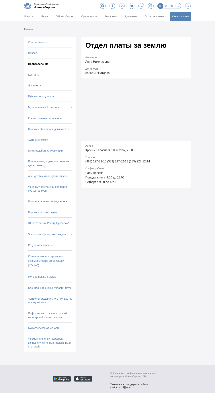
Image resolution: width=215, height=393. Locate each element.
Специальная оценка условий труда (50, 287)
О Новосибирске (64, 16)
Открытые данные (154, 16)
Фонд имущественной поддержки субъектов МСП (48, 188)
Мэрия (44, 16)
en (166, 6)
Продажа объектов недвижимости (48, 129)
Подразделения (38, 63)
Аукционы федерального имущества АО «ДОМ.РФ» (50, 300)
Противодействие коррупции (45, 150)
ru (160, 6)
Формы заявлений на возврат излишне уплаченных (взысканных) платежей (49, 342)
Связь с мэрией (180, 16)
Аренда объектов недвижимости (47, 176)
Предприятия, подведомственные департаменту (48, 163)
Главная (28, 29)
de (172, 6)
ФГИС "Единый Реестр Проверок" (48, 223)
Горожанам (111, 16)
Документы (131, 16)
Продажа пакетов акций (42, 212)
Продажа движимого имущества (47, 201)
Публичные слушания (41, 96)
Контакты (33, 74)
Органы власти (89, 16)
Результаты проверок (41, 245)
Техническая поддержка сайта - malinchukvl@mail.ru (129, 385)
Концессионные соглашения (45, 118)
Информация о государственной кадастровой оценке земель (47, 315)
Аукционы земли (38, 139)
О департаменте (38, 42)
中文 (177, 6)
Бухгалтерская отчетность (44, 328)
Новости (28, 16)
